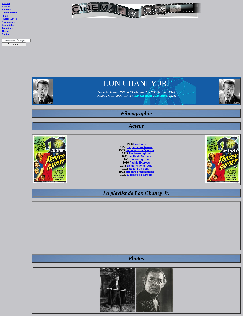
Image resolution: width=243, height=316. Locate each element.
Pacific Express (140, 162)
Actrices (6, 9)
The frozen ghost (140, 153)
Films (5, 16)
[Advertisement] (16, 112)
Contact (6, 34)
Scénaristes (8, 25)
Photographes (9, 19)
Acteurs (6, 6)
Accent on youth (139, 168)
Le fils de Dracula (139, 156)
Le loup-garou (140, 159)
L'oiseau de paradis (139, 174)
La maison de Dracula (140, 150)
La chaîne (139, 144)
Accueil (6, 3)
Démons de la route (139, 165)
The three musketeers (140, 171)
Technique (7, 28)
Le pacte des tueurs (139, 147)
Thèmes (6, 31)
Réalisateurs (8, 22)
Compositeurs (9, 12)
